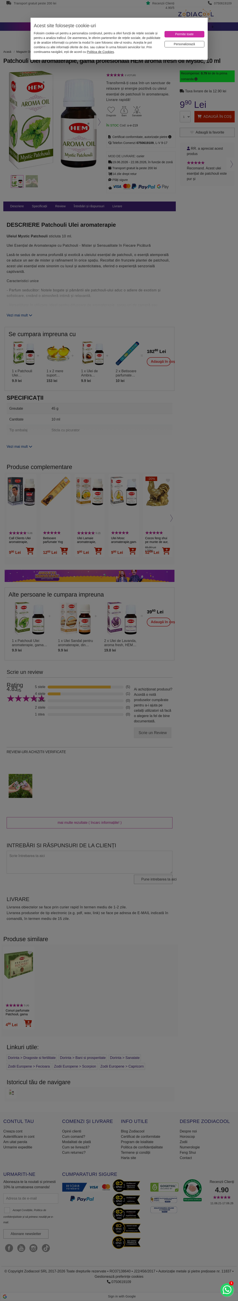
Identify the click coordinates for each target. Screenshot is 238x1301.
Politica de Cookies (100, 52)
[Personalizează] (184, 44)
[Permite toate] (184, 34)
